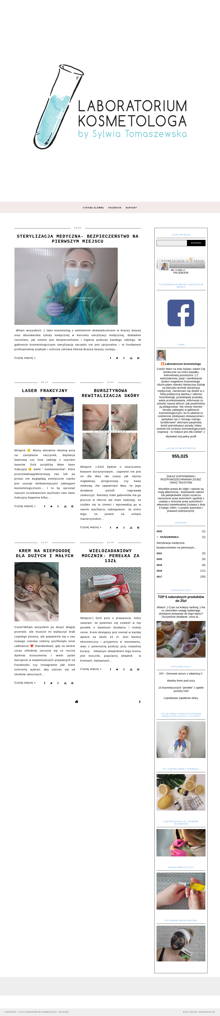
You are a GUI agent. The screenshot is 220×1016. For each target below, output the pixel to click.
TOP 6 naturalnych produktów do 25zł (181, 599)
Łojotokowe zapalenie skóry (181, 697)
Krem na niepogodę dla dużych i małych (45, 553)
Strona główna (93, 208)
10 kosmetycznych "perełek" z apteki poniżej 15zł (180, 689)
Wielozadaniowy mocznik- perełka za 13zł (111, 555)
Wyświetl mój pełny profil (181, 436)
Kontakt (131, 208)
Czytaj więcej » (25, 357)
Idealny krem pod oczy (181, 680)
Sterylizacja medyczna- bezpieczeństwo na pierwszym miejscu (78, 239)
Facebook (114, 208)
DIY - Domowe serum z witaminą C (181, 673)
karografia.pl (207, 1012)
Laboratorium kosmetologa (183, 363)
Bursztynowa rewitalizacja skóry (111, 393)
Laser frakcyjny (45, 390)
